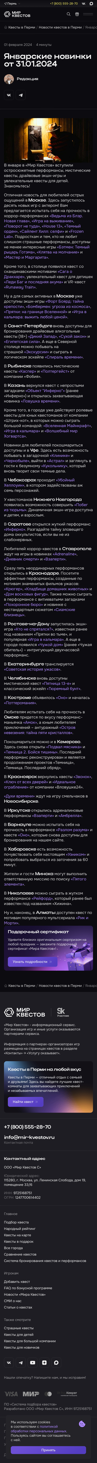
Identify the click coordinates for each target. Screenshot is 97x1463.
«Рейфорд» (42, 898)
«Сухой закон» (72, 336)
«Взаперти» (55, 559)
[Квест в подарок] (77, 14)
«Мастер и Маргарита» (26, 257)
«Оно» (62, 697)
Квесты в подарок (18, 1241)
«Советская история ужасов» (32, 669)
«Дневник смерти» (21, 559)
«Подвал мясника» (64, 746)
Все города (13, 1248)
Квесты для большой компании (30, 1341)
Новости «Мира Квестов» (24, 1294)
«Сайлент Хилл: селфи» (42, 231)
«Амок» (30, 722)
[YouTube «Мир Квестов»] (32, 1362)
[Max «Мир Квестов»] (56, 1362)
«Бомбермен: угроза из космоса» (58, 306)
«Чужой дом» (50, 644)
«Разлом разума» (72, 829)
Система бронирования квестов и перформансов (45, 1261)
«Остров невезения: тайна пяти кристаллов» (39, 730)
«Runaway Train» (20, 287)
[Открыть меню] (88, 14)
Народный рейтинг (20, 1229)
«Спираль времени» (64, 357)
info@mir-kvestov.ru (29, 1137)
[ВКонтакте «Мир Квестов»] (9, 1362)
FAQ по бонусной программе (28, 1288)
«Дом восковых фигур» (26, 594)
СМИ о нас (12, 1301)
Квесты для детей (18, 1334)
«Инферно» (14, 529)
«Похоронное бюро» (23, 604)
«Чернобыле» (16, 460)
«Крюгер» (13, 588)
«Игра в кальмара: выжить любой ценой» (45, 314)
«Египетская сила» (22, 341)
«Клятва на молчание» (58, 252)
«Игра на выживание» (52, 221)
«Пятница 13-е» (56, 683)
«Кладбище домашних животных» (56, 588)
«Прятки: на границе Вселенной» (35, 311)
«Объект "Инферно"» (45, 390)
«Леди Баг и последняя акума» (33, 281)
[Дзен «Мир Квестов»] (44, 1362)
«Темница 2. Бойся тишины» (31, 752)
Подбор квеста (16, 1222)
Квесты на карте (17, 1235)
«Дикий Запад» (42, 336)
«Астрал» (55, 460)
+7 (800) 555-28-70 (27, 1127)
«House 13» (52, 226)
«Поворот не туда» (22, 226)
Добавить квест (17, 1281)
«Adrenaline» (64, 554)
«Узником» (76, 854)
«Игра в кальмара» (22, 430)
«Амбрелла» (69, 815)
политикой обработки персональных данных (38, 1428)
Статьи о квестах (18, 1307)
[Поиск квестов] (68, 14)
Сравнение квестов (20, 1254)
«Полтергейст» (55, 371)
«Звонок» (82, 776)
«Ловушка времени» (40, 401)
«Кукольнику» (54, 465)
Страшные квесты (19, 1328)
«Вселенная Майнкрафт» (67, 425)
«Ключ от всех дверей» (26, 781)
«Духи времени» (19, 796)
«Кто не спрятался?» (33, 629)
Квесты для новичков (21, 1347)
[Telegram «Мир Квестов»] (21, 1362)
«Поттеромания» (20, 702)
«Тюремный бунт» (63, 688)
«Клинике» (60, 455)
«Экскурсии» (36, 351)
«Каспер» (27, 371)
